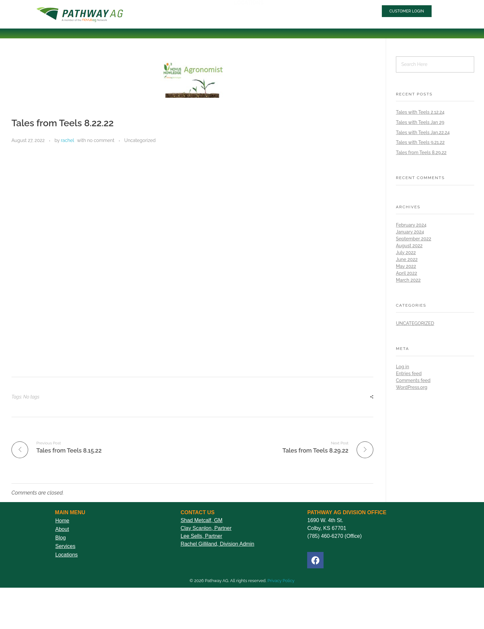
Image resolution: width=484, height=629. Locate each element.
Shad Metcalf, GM (201, 520)
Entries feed (408, 373)
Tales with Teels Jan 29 (420, 122)
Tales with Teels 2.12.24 (420, 112)
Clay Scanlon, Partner (206, 528)
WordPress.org (411, 387)
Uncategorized (140, 140)
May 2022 (406, 266)
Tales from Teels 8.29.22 (421, 152)
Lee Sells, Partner (201, 536)
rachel (67, 140)
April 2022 (406, 273)
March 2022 (408, 280)
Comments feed (413, 380)
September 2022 (413, 238)
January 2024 (410, 231)
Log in (402, 366)
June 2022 (407, 259)
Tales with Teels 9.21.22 (420, 142)
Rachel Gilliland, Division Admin (217, 544)
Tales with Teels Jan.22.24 (423, 132)
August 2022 (409, 245)
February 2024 (411, 225)
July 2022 (406, 252)
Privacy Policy (281, 580)
